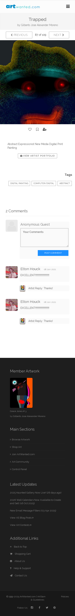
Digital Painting (19, 183)
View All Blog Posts (21, 517)
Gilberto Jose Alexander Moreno (39, 25)
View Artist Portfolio (37, 156)
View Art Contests (20, 525)
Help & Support (20, 568)
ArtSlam (41, 596)
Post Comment (53, 253)
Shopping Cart (20, 553)
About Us (17, 561)
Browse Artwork (21, 439)
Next (59, 34)
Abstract (64, 183)
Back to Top (18, 546)
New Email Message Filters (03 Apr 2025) (33, 510)
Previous (19, 34)
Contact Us (18, 575)
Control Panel (19, 469)
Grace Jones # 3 (18, 411)
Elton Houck (30, 269)
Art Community (20, 461)
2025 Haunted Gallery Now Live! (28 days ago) (35, 492)
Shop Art (17, 447)
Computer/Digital (43, 183)
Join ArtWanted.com (23, 454)
